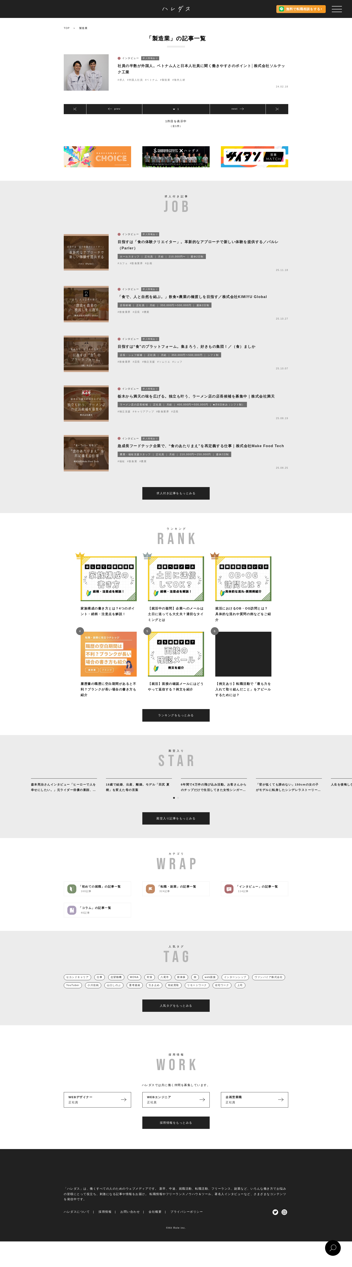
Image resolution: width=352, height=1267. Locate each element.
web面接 (210, 985)
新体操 (181, 985)
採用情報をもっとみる (176, 1131)
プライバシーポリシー (186, 1220)
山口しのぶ (114, 993)
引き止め (154, 993)
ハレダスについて (77, 1220)
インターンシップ (235, 985)
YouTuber (72, 993)
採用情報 (105, 1220)
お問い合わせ (130, 1220)
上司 (240, 993)
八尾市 (165, 985)
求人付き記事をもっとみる (176, 501)
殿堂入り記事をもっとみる (176, 827)
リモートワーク (197, 993)
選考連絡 (134, 993)
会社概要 (155, 1220)
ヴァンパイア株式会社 (269, 985)
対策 (149, 985)
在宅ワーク (222, 993)
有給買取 (173, 993)
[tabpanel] (63, 794)
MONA (134, 985)
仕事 (99, 985)
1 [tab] (174, 806)
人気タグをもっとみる (176, 1014)
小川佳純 (93, 993)
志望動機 (116, 985)
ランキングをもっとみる (176, 724)
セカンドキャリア (77, 985)
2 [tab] (178, 806)
